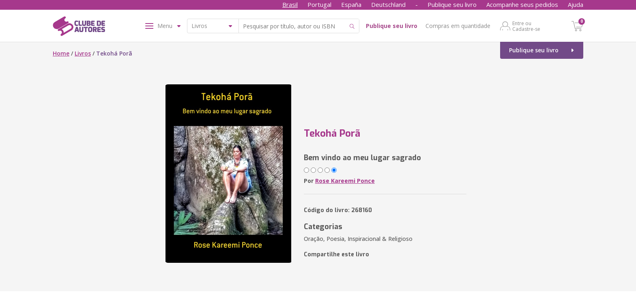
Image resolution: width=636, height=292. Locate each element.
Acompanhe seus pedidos (522, 4)
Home (61, 53)
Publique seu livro (452, 4)
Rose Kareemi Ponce (345, 181)
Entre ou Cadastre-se (526, 26)
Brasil (290, 4)
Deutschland (388, 4)
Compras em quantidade (457, 26)
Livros (83, 53)
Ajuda (575, 4)
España (351, 4)
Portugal (319, 4)
